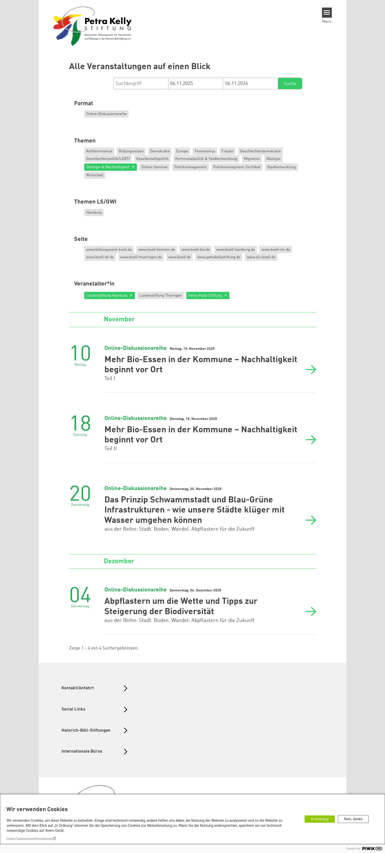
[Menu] (327, 13)
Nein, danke (353, 819)
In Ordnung (319, 819)
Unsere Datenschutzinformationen (29, 839)
